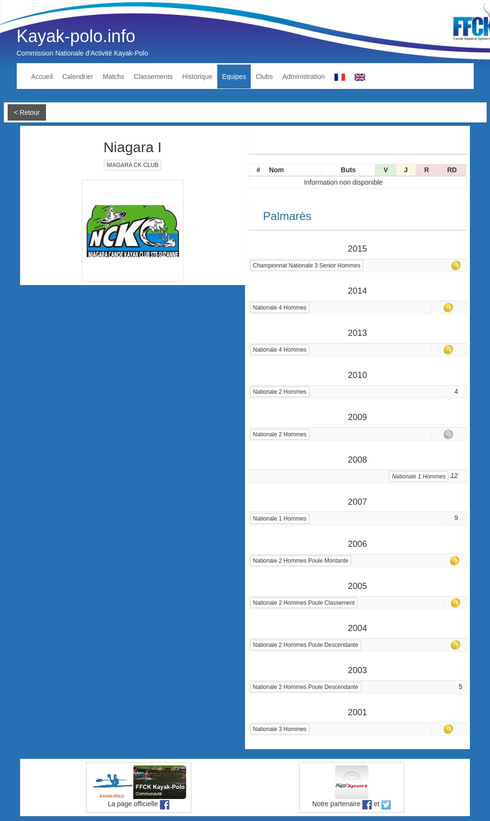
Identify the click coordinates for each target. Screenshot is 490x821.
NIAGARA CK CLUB (133, 165)
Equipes (234, 76)
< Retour (27, 112)
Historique (197, 76)
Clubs (264, 76)
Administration (303, 76)
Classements (153, 76)
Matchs (113, 76)
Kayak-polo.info (76, 36)
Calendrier (77, 76)
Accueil (42, 76)
